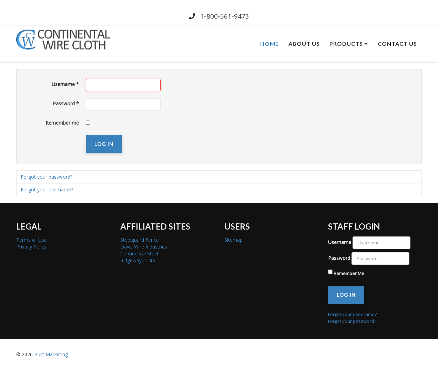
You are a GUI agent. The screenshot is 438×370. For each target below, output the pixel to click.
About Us (304, 43)
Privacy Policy (31, 246)
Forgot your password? (46, 176)
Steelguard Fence (139, 239)
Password (66, 103)
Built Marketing (51, 354)
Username (65, 84)
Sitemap (233, 239)
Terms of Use (31, 239)
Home (269, 43)
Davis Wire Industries (143, 246)
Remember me (62, 122)
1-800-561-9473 (219, 16)
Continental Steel (139, 253)
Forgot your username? (47, 189)
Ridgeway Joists (137, 260)
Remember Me (349, 273)
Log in (103, 144)
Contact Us (397, 43)
